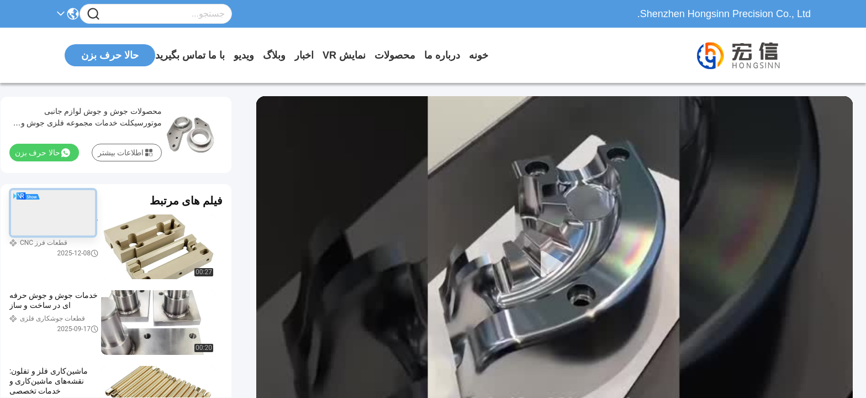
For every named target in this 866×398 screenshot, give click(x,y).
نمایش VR (344, 55)
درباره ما (442, 55)
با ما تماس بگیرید (190, 55)
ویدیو (244, 55)
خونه (478, 55)
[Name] (93, 14)
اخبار (304, 55)
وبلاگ (274, 55)
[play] (554, 264)
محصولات (394, 55)
